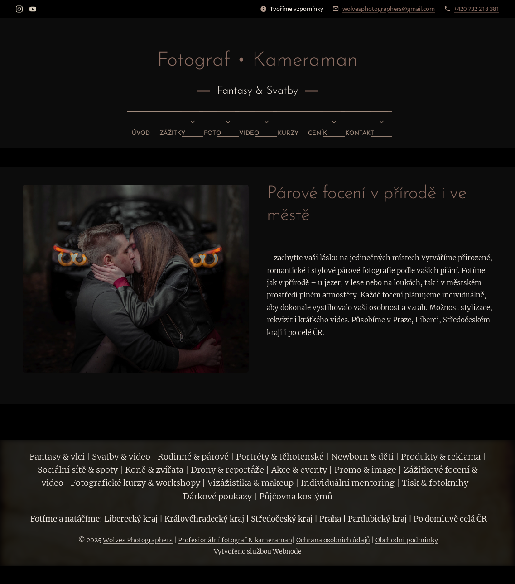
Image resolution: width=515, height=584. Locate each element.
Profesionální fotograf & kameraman (235, 540)
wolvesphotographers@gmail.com (388, 9)
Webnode (287, 551)
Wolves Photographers (138, 540)
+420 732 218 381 (476, 9)
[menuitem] (193, 129)
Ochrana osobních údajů (333, 540)
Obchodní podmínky (406, 540)
